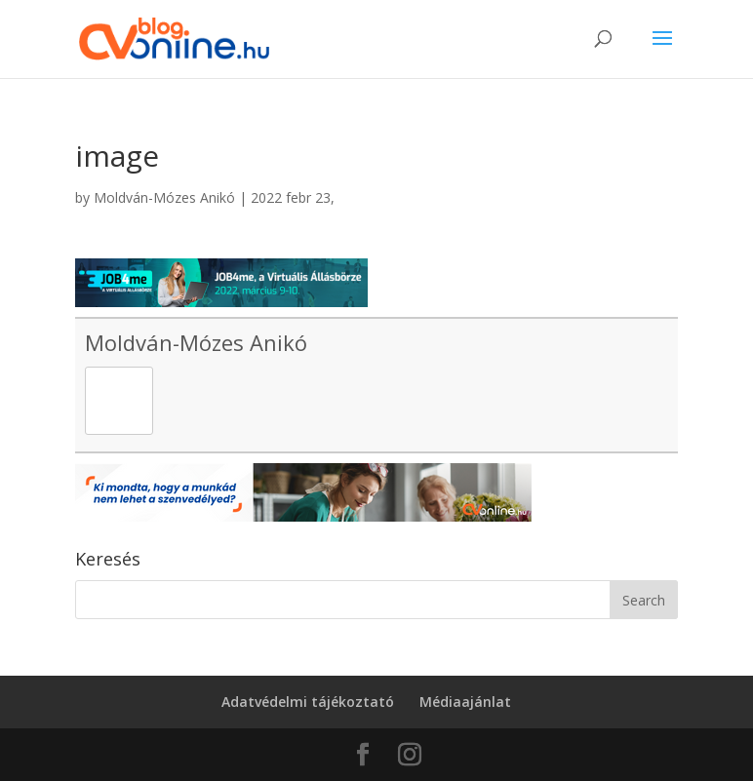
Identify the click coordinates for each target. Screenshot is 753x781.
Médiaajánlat (465, 701)
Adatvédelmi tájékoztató (307, 701)
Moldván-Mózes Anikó (164, 197)
